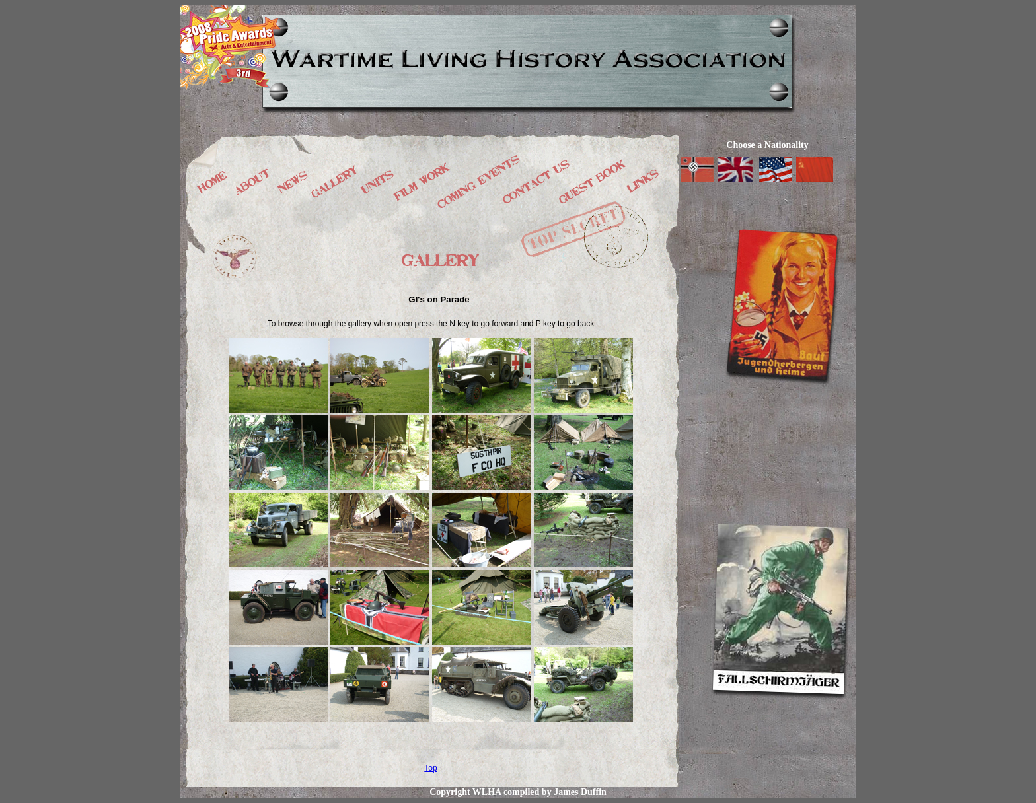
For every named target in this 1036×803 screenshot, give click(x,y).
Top (430, 768)
